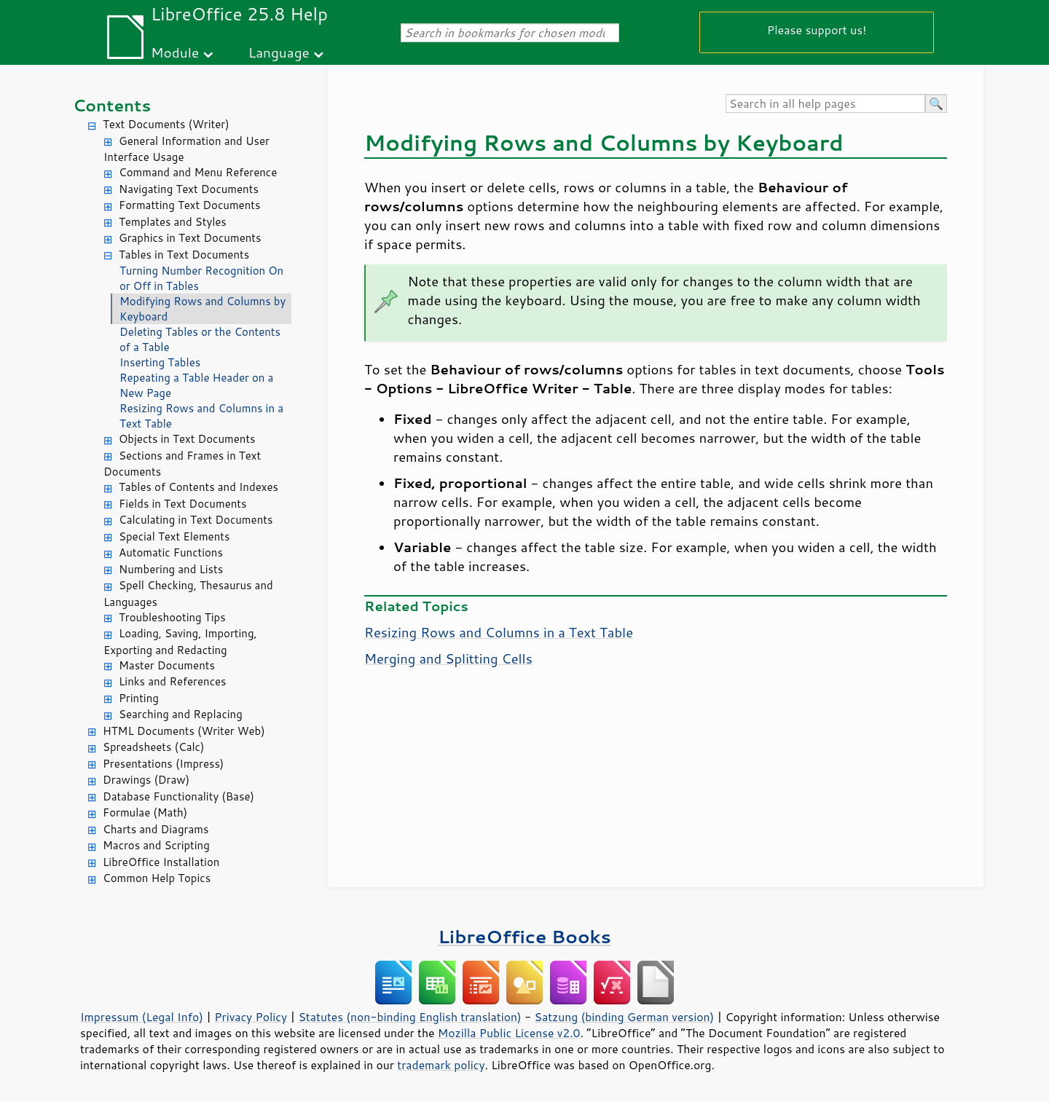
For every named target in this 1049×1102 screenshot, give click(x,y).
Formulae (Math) (145, 812)
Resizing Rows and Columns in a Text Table (201, 416)
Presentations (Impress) (163, 763)
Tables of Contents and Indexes (198, 487)
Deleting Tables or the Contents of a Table (199, 339)
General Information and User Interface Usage (186, 149)
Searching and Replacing (181, 714)
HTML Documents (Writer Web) (184, 731)
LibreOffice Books (524, 936)
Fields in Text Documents (182, 503)
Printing (139, 698)
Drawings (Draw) (146, 779)
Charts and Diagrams (155, 829)
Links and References (172, 681)
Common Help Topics (157, 878)
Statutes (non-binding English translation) (409, 1017)
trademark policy (440, 1065)
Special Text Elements (174, 536)
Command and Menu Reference (198, 172)
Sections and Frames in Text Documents (182, 464)
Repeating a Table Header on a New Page (196, 385)
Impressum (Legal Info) (141, 1017)
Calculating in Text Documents (195, 519)
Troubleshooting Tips (172, 617)
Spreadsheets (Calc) (153, 747)
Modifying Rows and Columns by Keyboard (202, 309)
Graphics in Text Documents (190, 237)
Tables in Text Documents (184, 254)
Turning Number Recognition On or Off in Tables (201, 278)
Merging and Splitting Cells (448, 658)
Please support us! (817, 29)
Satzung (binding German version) (625, 1017)
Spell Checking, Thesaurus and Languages (188, 594)
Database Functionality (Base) (178, 796)
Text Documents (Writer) (166, 124)
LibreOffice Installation (161, 862)
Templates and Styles (173, 221)
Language (279, 52)
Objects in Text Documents (187, 438)
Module (175, 52)
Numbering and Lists (171, 569)
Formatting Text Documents (189, 205)
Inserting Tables (159, 362)
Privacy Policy (250, 1017)
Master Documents (167, 665)
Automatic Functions (171, 552)
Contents (112, 105)
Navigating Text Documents (189, 189)
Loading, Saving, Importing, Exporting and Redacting (180, 642)
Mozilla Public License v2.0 (509, 1033)
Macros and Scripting (156, 845)
